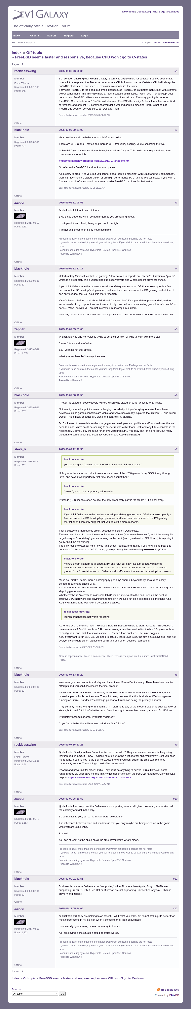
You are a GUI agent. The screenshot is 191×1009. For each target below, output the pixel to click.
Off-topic (34, 53)
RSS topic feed (170, 989)
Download (128, 11)
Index (16, 35)
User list (35, 35)
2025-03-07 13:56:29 (71, 674)
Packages (173, 11)
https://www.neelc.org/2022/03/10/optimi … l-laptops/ (100, 777)
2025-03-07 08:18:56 (71, 395)
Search (51, 35)
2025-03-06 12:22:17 (71, 268)
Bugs (162, 11)
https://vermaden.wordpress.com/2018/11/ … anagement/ (94, 160)
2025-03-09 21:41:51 (71, 878)
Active (157, 42)
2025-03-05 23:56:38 (71, 71)
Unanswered (171, 42)
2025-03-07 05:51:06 (71, 329)
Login (84, 35)
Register (69, 35)
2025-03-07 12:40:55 (71, 449)
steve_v (20, 449)
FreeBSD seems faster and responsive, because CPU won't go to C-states (81, 57)
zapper (19, 202)
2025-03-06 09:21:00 (71, 129)
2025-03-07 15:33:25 (71, 744)
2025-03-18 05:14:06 (71, 908)
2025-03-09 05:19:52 (71, 798)
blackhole (21, 130)
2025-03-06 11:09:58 (71, 202)
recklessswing (25, 71)
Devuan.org (144, 11)
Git (155, 11)
